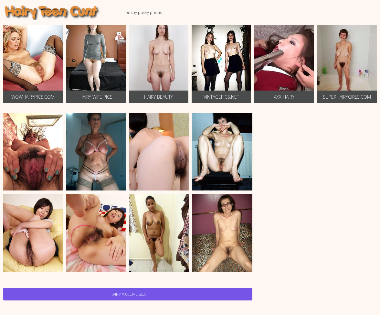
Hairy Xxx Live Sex (128, 294)
